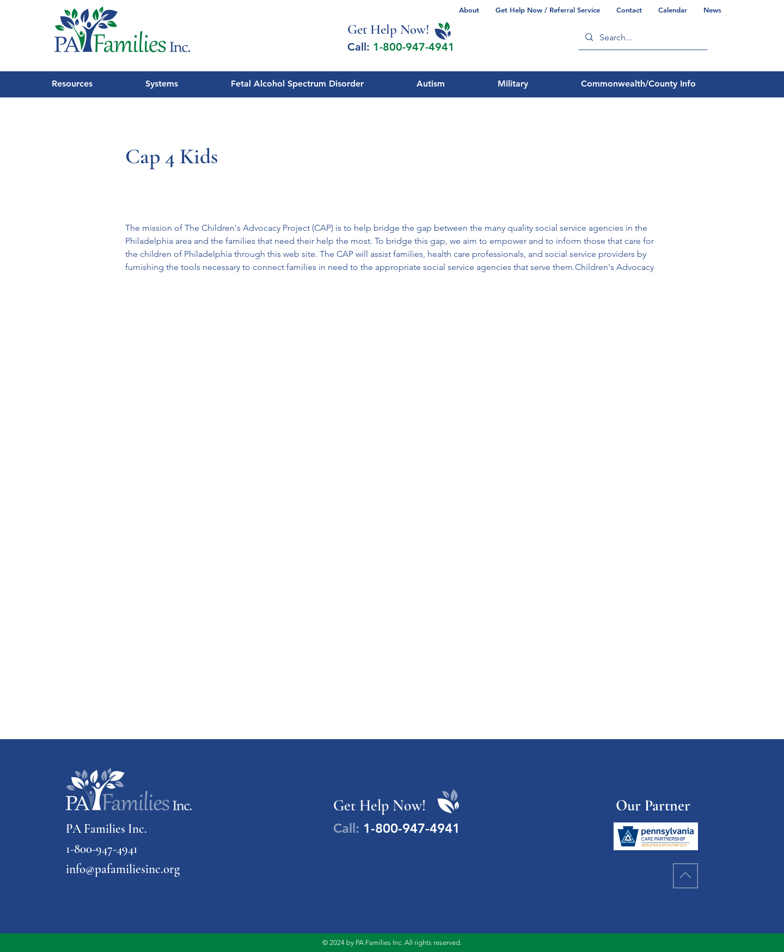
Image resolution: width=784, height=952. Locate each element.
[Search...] (641, 37)
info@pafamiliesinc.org (123, 869)
